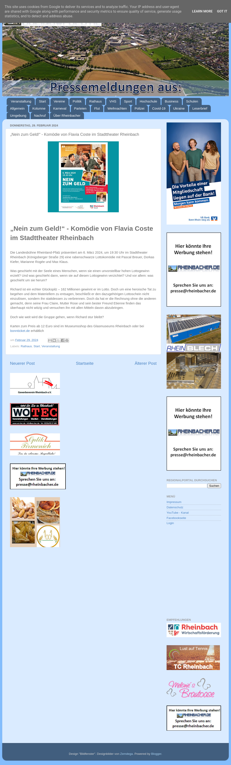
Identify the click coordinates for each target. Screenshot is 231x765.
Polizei (139, 108)
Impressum (174, 502)
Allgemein (17, 108)
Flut (97, 108)
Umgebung (18, 115)
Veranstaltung (21, 101)
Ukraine (179, 108)
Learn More (202, 11)
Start (42, 101)
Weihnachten (117, 108)
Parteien (80, 108)
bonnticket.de (20, 331)
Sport (128, 101)
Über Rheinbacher (66, 115)
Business (171, 101)
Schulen (192, 101)
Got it (222, 11)
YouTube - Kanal (178, 512)
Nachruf (40, 115)
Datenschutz (175, 507)
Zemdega (126, 753)
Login (170, 523)
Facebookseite (176, 518)
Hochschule (148, 101)
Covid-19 (158, 108)
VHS (113, 101)
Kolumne (39, 108)
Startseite (85, 363)
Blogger (156, 753)
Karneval (59, 108)
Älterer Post (146, 363)
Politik (77, 101)
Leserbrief (199, 108)
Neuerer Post (22, 363)
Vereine (59, 101)
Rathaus (95, 101)
